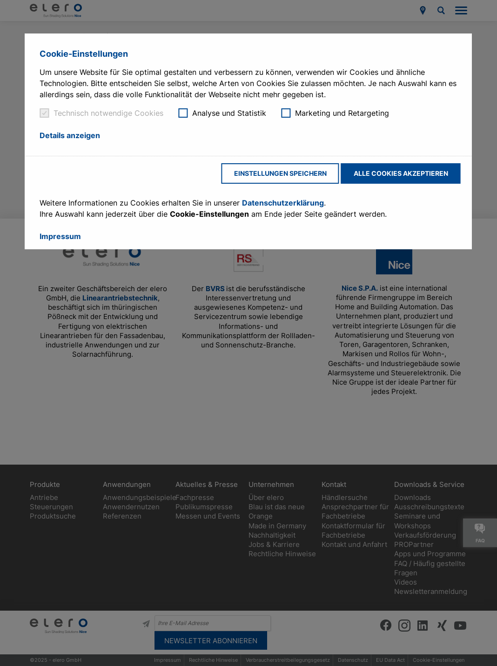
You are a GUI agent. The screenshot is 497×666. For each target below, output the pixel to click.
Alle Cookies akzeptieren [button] (401, 173)
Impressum (60, 236)
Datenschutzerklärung (283, 202)
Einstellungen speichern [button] (280, 173)
